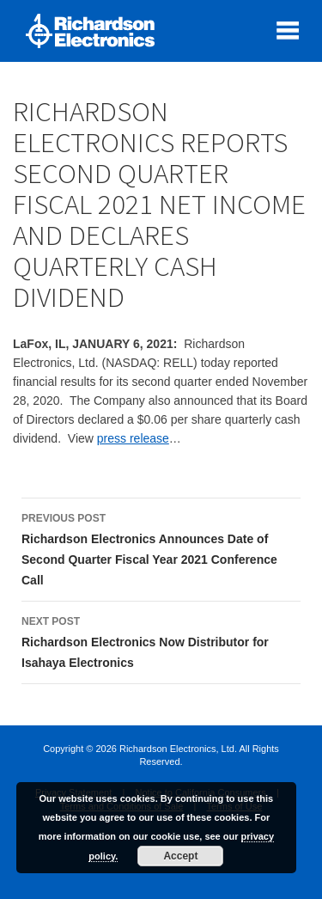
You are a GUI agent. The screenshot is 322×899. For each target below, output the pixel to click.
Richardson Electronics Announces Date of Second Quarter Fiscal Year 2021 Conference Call (161, 547)
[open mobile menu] (287, 30)
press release (133, 438)
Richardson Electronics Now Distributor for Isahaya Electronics (161, 640)
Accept (180, 856)
